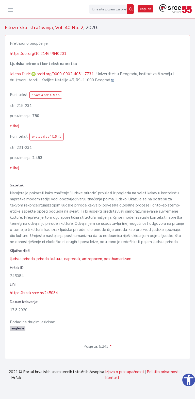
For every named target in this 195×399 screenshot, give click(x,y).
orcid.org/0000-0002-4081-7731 (65, 73)
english (145, 9)
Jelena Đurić (20, 73)
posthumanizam (117, 258)
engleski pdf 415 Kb (46, 137)
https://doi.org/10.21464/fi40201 (38, 53)
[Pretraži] (130, 9)
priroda (43, 258)
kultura (56, 258)
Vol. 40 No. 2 (69, 27)
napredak (72, 258)
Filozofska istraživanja (29, 27)
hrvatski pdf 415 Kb (46, 95)
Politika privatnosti (163, 371)
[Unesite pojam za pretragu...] (108, 9)
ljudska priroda (22, 258)
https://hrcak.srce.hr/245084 (34, 292)
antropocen (92, 258)
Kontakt (112, 377)
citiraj (14, 126)
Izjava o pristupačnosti (124, 371)
